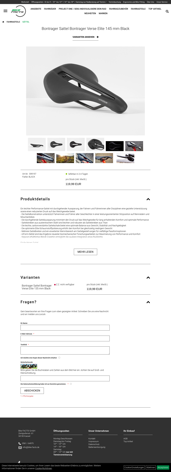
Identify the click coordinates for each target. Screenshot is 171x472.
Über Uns (150, 2)
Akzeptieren (163, 467)
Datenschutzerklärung (31, 384)
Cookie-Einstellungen (134, 467)
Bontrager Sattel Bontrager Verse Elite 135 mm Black (37, 287)
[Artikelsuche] (167, 11)
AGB (125, 438)
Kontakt (91, 438)
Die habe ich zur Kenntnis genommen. (43, 384)
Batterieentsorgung (96, 447)
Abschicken (32, 390)
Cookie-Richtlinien (43, 468)
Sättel (25, 22)
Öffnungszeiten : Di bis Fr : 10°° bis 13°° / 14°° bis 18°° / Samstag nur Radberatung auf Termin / (68, 2)
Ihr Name (24, 323)
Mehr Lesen (85, 251)
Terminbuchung (115, 2)
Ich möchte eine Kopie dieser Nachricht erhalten (39, 358)
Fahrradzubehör (118, 9)
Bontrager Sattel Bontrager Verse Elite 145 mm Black (85, 28)
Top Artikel (154, 9)
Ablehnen (150, 467)
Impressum (93, 441)
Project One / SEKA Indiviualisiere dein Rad (82, 9)
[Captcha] (65, 378)
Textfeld (24, 345)
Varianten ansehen (84, 37)
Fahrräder (50, 9)
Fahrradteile (138, 9)
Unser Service (162, 2)
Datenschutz (93, 444)
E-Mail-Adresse (26, 334)
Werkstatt (25, 2)
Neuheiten (90, 13)
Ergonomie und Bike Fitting (134, 2)
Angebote (36, 9)
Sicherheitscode (27, 362)
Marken (103, 13)
